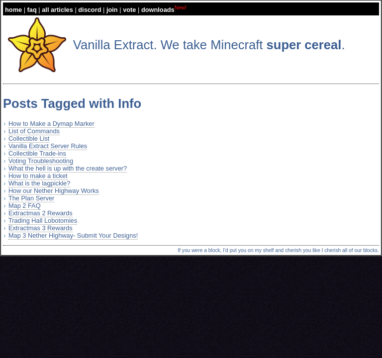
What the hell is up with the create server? (67, 168)
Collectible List (29, 138)
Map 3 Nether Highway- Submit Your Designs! (73, 235)
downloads (158, 9)
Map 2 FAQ (24, 205)
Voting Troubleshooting (40, 161)
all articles (57, 9)
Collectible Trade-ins (37, 153)
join (112, 9)
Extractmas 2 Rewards (40, 213)
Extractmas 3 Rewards (40, 228)
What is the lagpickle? (39, 183)
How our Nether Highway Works (53, 190)
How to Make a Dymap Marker (51, 123)
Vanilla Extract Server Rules (47, 146)
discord (89, 9)
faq (32, 9)
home (13, 9)
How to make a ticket (38, 175)
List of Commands (34, 131)
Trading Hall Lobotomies (42, 220)
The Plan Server (31, 198)
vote (129, 9)
